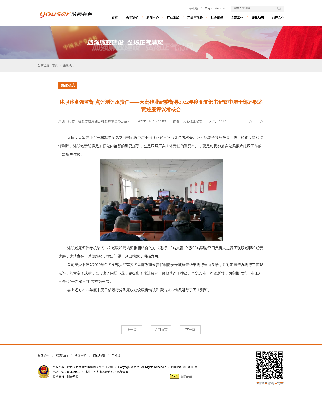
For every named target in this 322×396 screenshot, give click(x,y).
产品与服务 (195, 17)
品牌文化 (278, 17)
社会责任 (217, 17)
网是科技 (73, 376)
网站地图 (99, 355)
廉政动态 (258, 17)
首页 (115, 17)
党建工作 (237, 17)
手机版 (193, 8)
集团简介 (43, 355)
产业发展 (173, 17)
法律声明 (80, 355)
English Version (215, 8)
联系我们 (62, 355)
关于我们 (132, 17)
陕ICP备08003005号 (184, 367)
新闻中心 (152, 17)
